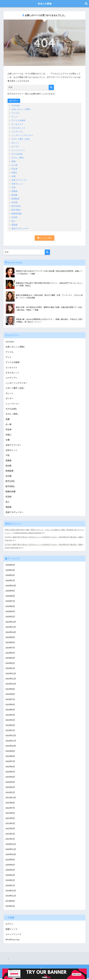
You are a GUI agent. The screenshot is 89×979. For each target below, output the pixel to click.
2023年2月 (10, 725)
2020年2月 (10, 881)
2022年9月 (10, 750)
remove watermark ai (12, 546)
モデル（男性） (18, 157)
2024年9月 (10, 636)
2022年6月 (10, 766)
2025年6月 (10, 605)
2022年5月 (10, 771)
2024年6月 (10, 652)
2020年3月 (10, 875)
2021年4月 (10, 823)
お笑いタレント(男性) (20, 109)
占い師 (14, 164)
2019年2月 (10, 907)
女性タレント (17, 182)
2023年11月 (11, 678)
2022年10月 (11, 745)
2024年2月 (10, 662)
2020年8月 (10, 860)
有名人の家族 (44, 3)
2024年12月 (11, 620)
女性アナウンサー (19, 178)
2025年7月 (10, 600)
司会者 (14, 168)
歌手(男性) (16, 208)
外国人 (14, 171)
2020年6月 (10, 865)
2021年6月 (10, 813)
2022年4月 (10, 777)
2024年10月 (11, 631)
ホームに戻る (44, 235)
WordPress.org (12, 940)
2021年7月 (10, 808)
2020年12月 (11, 844)
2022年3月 (10, 782)
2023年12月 (11, 672)
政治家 (14, 193)
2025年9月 (10, 589)
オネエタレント (18, 127)
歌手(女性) (16, 204)
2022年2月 (10, 787)
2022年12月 (11, 735)
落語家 (14, 222)
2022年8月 (10, 756)
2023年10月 (11, 683)
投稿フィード (11, 930)
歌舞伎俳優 (16, 211)
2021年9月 (10, 803)
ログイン (9, 925)
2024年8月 (10, 641)
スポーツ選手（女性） (21, 138)
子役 (13, 186)
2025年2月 (10, 615)
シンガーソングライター (22, 135)
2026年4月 (10, 563)
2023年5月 (10, 709)
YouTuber (15, 105)
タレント (15, 142)
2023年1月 (10, 730)
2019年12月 (11, 891)
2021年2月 (10, 834)
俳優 (13, 160)
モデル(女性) (17, 153)
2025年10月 (11, 584)
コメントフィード (13, 935)
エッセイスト (17, 124)
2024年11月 (11, 626)
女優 (13, 175)
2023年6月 (10, 704)
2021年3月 (10, 829)
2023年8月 (10, 693)
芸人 (13, 219)
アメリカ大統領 (18, 120)
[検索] (51, 87)
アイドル (15, 113)
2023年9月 (10, 688)
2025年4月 (10, 610)
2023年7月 (10, 698)
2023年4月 (10, 714)
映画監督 (15, 197)
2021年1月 (10, 839)
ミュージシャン (18, 149)
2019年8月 (10, 902)
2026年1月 (10, 579)
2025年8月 (10, 594)
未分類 (14, 200)
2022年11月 (11, 740)
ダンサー (15, 146)
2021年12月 (11, 797)
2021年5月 (10, 818)
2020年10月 (11, 855)
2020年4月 (10, 870)
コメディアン (17, 131)
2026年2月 (10, 574)
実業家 (14, 189)
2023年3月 (10, 719)
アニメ (14, 116)
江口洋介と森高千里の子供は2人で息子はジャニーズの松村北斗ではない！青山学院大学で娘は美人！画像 (43, 536)
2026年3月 (10, 568)
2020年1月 (10, 886)
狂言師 (14, 215)
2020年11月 (11, 849)
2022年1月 (10, 792)
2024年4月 (10, 657)
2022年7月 (10, 761)
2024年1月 (10, 667)
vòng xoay (8, 539)
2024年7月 (10, 646)
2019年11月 (11, 896)
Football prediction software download (29, 531)
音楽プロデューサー (20, 226)
